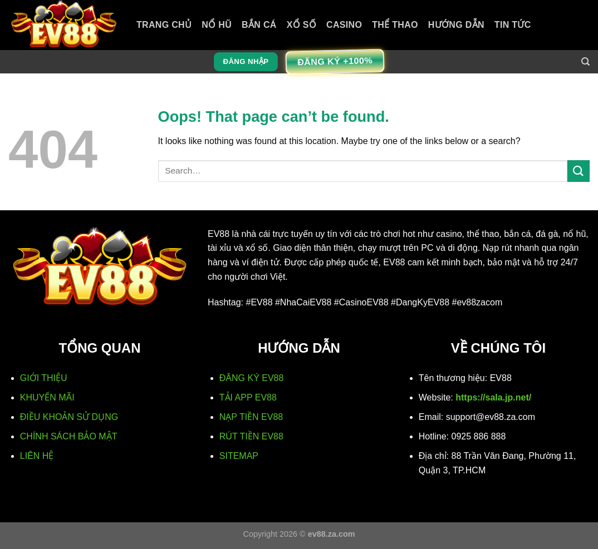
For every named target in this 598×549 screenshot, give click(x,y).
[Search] (585, 61)
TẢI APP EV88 (248, 397)
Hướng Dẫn (456, 24)
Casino (344, 24)
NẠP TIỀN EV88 (251, 417)
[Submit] (578, 171)
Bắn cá (259, 24)
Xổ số (301, 24)
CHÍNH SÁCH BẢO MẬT (68, 436)
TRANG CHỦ (164, 24)
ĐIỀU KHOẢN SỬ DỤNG (69, 417)
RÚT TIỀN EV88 (251, 436)
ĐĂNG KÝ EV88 (251, 378)
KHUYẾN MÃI (47, 397)
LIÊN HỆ (37, 456)
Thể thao (395, 24)
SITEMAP (238, 456)
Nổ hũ (217, 24)
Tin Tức (512, 24)
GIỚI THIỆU (43, 378)
